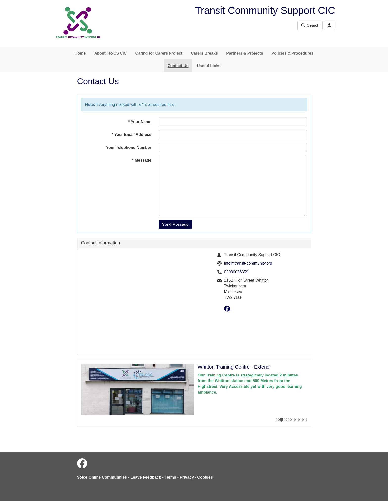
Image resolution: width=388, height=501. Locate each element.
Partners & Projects (244, 53)
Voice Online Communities (102, 477)
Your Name (139, 122)
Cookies (205, 477)
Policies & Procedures (292, 53)
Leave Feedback (145, 477)
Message (141, 160)
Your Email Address (131, 134)
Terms (170, 477)
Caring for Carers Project (158, 53)
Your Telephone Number (128, 147)
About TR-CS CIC (110, 53)
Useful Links (208, 66)
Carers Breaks (204, 53)
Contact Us (178, 66)
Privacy (187, 477)
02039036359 (236, 272)
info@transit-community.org (248, 263)
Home (80, 53)
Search (310, 25)
